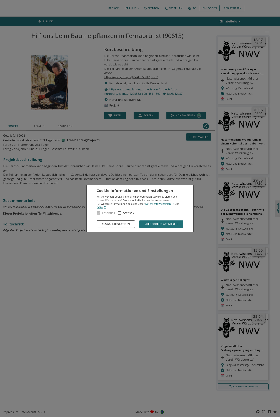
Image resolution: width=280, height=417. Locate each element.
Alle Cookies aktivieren (161, 224)
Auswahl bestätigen (116, 224)
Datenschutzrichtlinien (159, 203)
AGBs (102, 207)
